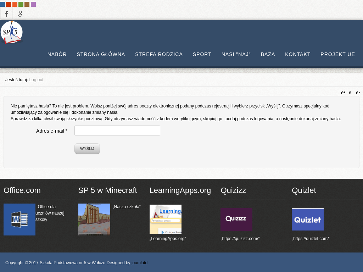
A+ (344, 93)
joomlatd (139, 262)
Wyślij (87, 148)
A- (357, 93)
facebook (6, 13)
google (20, 13)
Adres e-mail (51, 131)
